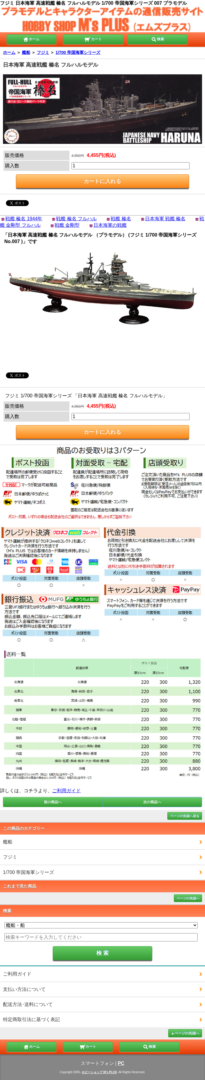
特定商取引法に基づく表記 (31, 1019)
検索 (157, 39)
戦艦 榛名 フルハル (76, 218)
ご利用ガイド (66, 790)
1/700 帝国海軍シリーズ (77, 52)
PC (121, 1063)
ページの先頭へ (188, 898)
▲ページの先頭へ (185, 1033)
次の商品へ (152, 802)
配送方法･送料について (28, 1004)
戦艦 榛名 (121, 218)
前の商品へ (53, 802)
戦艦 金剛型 (67, 225)
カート (93, 39)
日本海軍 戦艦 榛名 (165, 218)
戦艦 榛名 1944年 (23, 218)
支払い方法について (24, 989)
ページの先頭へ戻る (184, 816)
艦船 (26, 52)
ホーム (31, 39)
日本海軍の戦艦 (110, 225)
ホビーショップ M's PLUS (99, 1072)
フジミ (43, 52)
